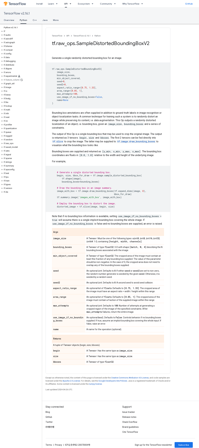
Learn (51, 3)
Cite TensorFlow (130, 432)
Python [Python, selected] (23, 20)
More (56, 20)
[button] (20, 31)
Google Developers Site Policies (112, 381)
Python (98, 36)
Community (106, 3)
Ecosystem (84, 3)
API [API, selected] (66, 3)
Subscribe (183, 444)
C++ (35, 20)
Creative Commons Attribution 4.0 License (130, 378)
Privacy (58, 445)
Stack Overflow (129, 422)
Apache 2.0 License (71, 381)
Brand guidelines (130, 427)
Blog (48, 412)
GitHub (189, 3)
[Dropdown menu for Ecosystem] (93, 3)
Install (39, 3)
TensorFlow (57, 36)
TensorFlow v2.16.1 (17, 13)
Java (44, 20)
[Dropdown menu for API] (71, 3)
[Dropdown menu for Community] (116, 3)
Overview (9, 20)
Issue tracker (128, 412)
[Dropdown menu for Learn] (57, 3)
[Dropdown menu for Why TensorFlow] (143, 3)
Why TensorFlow (130, 3)
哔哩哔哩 (50, 427)
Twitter (49, 422)
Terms (49, 445)
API (67, 36)
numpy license (95, 384)
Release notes (129, 417)
